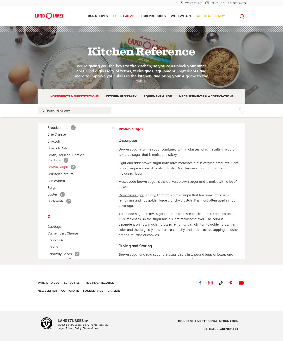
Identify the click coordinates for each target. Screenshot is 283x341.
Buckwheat (56, 181)
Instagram (210, 283)
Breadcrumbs (57, 127)
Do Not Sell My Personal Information (208, 321)
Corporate (70, 291)
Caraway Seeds (59, 254)
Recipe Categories (100, 283)
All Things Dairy (211, 16)
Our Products (153, 16)
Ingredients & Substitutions (74, 96)
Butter (52, 194)
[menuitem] (97, 16)
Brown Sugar (57, 167)
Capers (52, 247)
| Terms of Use (90, 328)
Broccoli (53, 141)
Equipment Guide (158, 96)
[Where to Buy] (191, 3)
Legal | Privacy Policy (69, 328)
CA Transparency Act (221, 329)
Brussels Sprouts (60, 174)
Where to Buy (48, 283)
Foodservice (93, 291)
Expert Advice (124, 16)
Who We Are (181, 16)
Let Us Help (72, 283)
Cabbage (54, 226)
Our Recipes (98, 16)
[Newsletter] (237, 3)
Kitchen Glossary (121, 96)
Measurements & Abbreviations (206, 96)
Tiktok (221, 283)
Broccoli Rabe (58, 148)
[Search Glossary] (75, 110)
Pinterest (231, 283)
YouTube (241, 283)
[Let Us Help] (215, 3)
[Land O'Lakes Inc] (75, 321)
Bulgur (52, 187)
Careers (114, 291)
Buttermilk (55, 201)
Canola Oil (55, 240)
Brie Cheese (56, 134)
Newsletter (47, 291)
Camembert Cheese (62, 233)
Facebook (200, 283)
